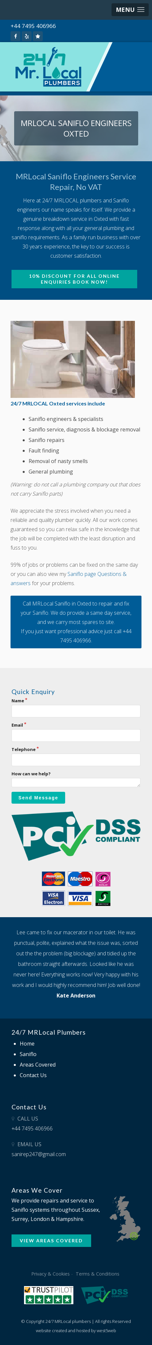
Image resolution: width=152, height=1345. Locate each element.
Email (17, 725)
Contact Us (33, 1075)
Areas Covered (38, 1064)
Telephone (24, 749)
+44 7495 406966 (33, 26)
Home (27, 1043)
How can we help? (31, 774)
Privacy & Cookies (50, 1274)
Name (18, 701)
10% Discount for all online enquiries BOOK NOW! (74, 279)
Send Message (38, 797)
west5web (106, 1330)
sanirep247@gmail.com (39, 1154)
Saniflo (28, 1054)
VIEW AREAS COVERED (51, 1240)
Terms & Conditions (97, 1274)
